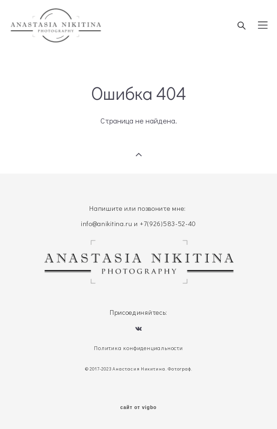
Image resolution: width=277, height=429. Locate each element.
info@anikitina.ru (106, 223)
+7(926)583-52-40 (168, 223)
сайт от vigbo (138, 407)
